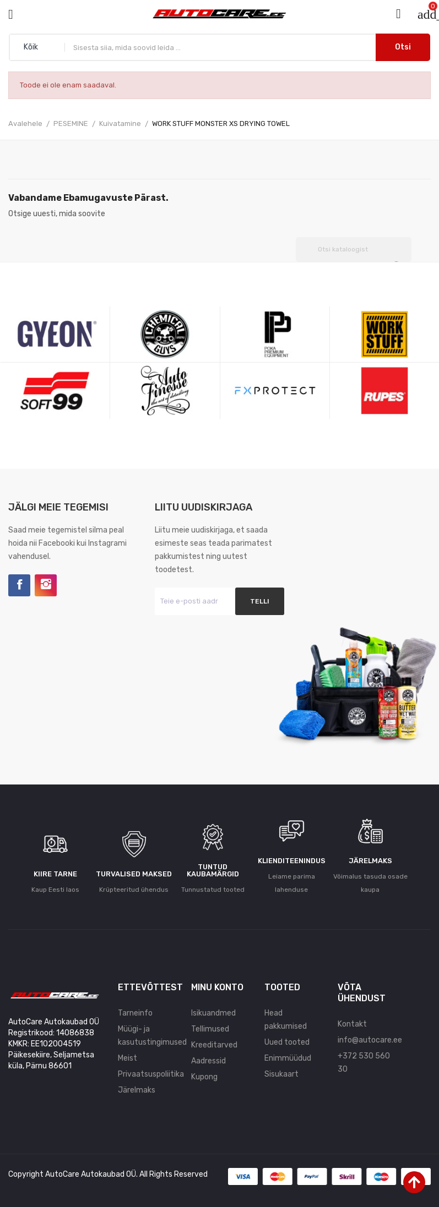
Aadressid (208, 1061)
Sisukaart (281, 1074)
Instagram (46, 585)
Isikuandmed (213, 1013)
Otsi (403, 47)
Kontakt (352, 1024)
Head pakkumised (285, 1019)
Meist (127, 1058)
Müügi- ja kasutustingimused (146, 1035)
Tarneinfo (135, 1013)
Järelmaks (136, 1090)
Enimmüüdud (287, 1058)
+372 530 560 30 (364, 1062)
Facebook (19, 585)
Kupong (204, 1077)
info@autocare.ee (366, 1040)
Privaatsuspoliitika (146, 1074)
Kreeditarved (214, 1045)
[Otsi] (353, 249)
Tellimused (210, 1029)
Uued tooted (287, 1042)
